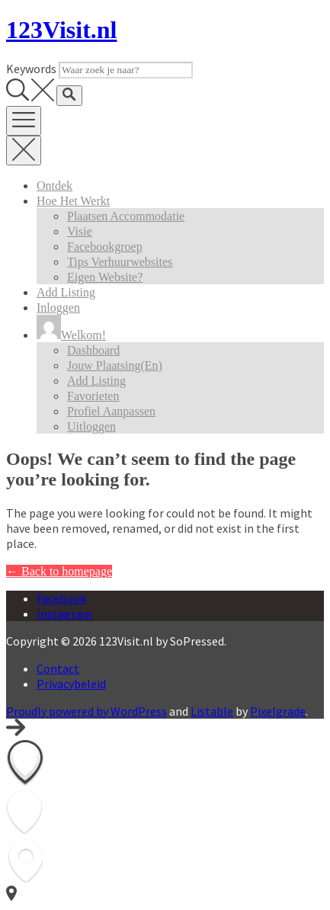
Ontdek (54, 185)
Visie (79, 231)
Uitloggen (91, 426)
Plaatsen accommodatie (125, 216)
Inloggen (58, 307)
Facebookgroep (105, 246)
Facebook (61, 598)
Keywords (31, 68)
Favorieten (93, 395)
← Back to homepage (59, 571)
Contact (58, 668)
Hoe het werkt (73, 200)
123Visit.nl (61, 29)
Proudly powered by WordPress (86, 711)
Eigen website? (105, 277)
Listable (212, 711)
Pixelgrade (278, 711)
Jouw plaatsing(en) (114, 365)
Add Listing (66, 292)
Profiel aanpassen (111, 411)
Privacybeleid (71, 683)
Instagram (64, 613)
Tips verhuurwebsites (119, 261)
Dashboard (93, 350)
